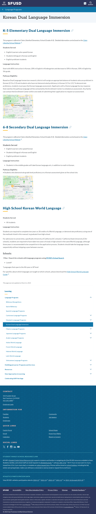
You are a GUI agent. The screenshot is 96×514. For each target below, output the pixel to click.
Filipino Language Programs (15, 329)
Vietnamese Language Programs (16, 360)
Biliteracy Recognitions (13, 302)
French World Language (14, 347)
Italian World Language (14, 342)
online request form (43, 465)
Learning (8, 291)
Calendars (6, 437)
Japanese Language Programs (16, 333)
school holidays (72, 465)
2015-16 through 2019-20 (75, 480)
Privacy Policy (53, 490)
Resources (8, 369)
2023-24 (44, 480)
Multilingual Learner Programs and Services (20, 365)
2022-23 (52, 480)
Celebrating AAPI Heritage (14, 378)
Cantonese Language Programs (16, 315)
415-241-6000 (8, 400)
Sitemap (65, 490)
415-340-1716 (61, 463)
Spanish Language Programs (15, 311)
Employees (6, 420)
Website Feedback (79, 490)
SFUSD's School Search (55, 258)
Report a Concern (55, 437)
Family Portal (7, 430)
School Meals (53, 430)
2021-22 (59, 480)
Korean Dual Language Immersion (17, 324)
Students (6, 417)
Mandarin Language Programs (16, 320)
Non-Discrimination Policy (35, 490)
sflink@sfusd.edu (46, 463)
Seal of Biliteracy (11, 306)
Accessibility (17, 490)
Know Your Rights (55, 433)
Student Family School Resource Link (21, 460)
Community (53, 414)
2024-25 (36, 480)
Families (5, 414)
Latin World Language (13, 356)
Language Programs (13, 9)
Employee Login (8, 404)
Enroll (5, 433)
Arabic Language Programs (15, 338)
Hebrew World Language (14, 351)
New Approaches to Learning (15, 374)
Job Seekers (53, 417)
